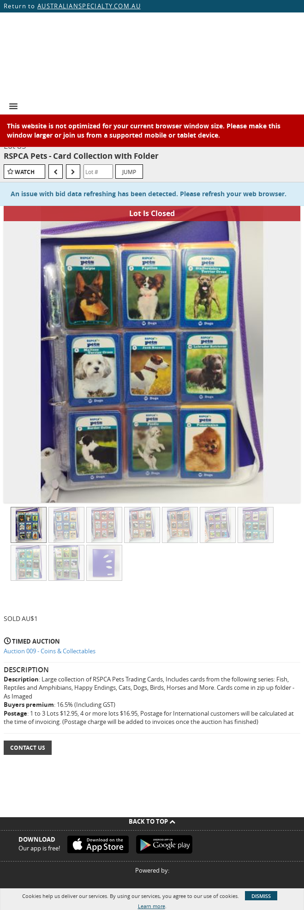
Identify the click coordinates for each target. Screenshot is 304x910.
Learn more (151, 906)
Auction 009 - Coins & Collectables (49, 651)
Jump (129, 171)
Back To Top (152, 821)
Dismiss (261, 895)
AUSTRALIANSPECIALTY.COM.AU (89, 6)
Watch (25, 172)
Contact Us (27, 748)
